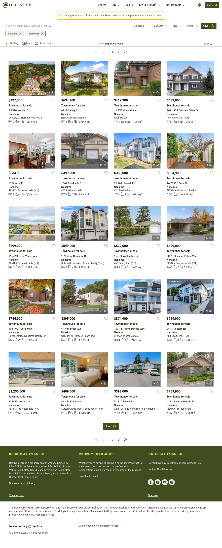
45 (103, 238)
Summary (45, 43)
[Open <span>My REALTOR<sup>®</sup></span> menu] (159, 5)
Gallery (14, 43)
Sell (127, 5)
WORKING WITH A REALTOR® (97, 454)
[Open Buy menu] (119, 5)
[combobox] (68, 26)
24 (156, 238)
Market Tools (173, 5)
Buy (114, 5)
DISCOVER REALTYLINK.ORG (26, 454)
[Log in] (212, 5)
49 (50, 92)
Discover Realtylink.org (22, 483)
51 (50, 165)
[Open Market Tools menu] (183, 5)
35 (209, 238)
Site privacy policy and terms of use (98, 525)
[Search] (102, 5)
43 (103, 92)
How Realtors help (89, 476)
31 (209, 92)
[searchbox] (65, 26)
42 (50, 383)
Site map (153, 495)
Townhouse (33, 33)
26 (103, 383)
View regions (16, 495)
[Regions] (200, 5)
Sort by (208, 44)
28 (156, 383)
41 (50, 238)
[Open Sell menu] (132, 5)
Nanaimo (12, 33)
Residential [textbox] (139, 25)
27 (103, 165)
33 (103, 311)
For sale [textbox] (158, 25)
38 (209, 311)
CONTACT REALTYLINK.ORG (165, 454)
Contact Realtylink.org (160, 469)
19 (156, 92)
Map (28, 43)
